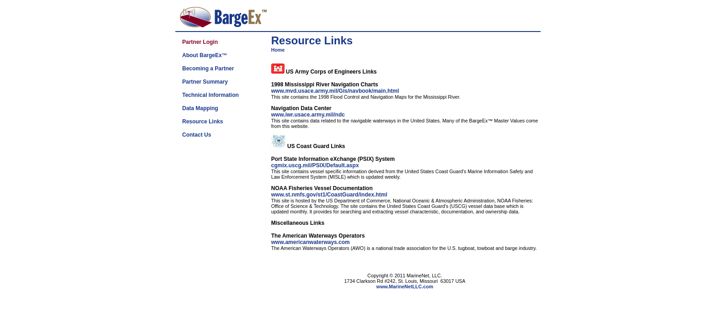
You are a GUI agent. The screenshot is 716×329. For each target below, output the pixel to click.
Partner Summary (205, 82)
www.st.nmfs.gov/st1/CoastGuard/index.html (329, 194)
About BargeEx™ (204, 55)
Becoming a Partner (208, 68)
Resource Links (202, 121)
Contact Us (196, 135)
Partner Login (200, 42)
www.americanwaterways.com (310, 242)
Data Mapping (200, 108)
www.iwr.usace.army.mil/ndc (308, 114)
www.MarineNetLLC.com (404, 286)
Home (278, 50)
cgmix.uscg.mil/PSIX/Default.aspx (315, 165)
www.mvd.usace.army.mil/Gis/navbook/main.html (335, 91)
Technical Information (210, 95)
